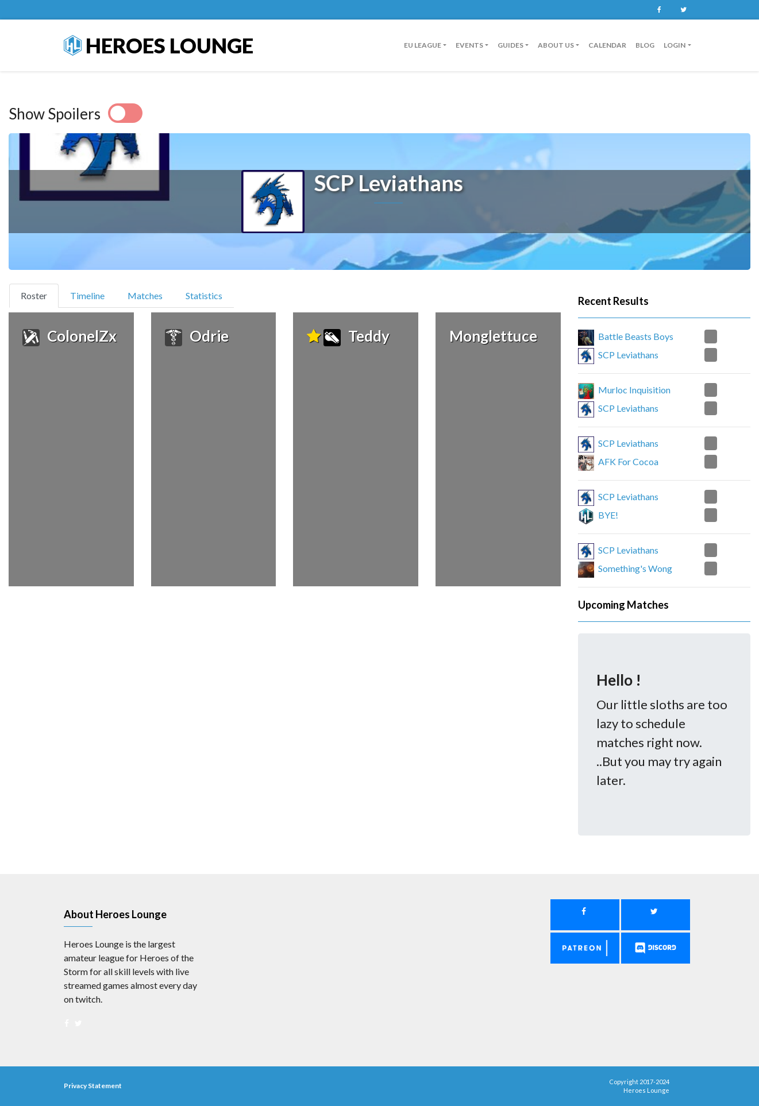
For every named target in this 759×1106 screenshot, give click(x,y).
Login (674, 45)
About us (556, 45)
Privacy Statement (93, 1085)
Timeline (87, 295)
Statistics (204, 295)
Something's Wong (635, 568)
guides (510, 45)
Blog (644, 45)
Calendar (607, 45)
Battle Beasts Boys (635, 336)
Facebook (660, 10)
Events (469, 45)
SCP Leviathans (628, 354)
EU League (422, 45)
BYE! (608, 514)
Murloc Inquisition (634, 389)
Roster (39, 294)
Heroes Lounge (158, 45)
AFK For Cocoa (628, 461)
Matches (145, 295)
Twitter (684, 10)
